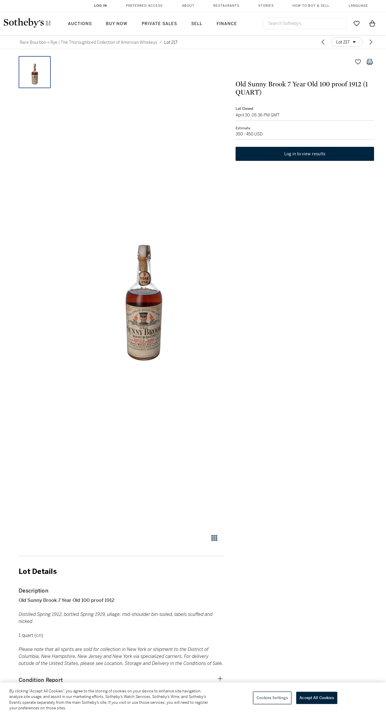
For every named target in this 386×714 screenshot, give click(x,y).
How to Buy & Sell (310, 6)
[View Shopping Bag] (372, 23)
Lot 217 (171, 42)
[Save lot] (358, 62)
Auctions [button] (80, 23)
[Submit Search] (340, 23)
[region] (193, 698)
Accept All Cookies (316, 697)
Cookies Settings (272, 697)
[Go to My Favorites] (356, 23)
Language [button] (358, 6)
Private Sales (159, 23)
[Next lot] (371, 42)
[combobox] (305, 23)
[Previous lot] (323, 42)
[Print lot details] (369, 62)
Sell (196, 23)
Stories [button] (266, 6)
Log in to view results (305, 154)
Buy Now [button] (116, 23)
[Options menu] (347, 42)
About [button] (188, 6)
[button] (143, 291)
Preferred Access (144, 6)
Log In (100, 5)
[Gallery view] (214, 538)
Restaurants (226, 6)
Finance (227, 23)
